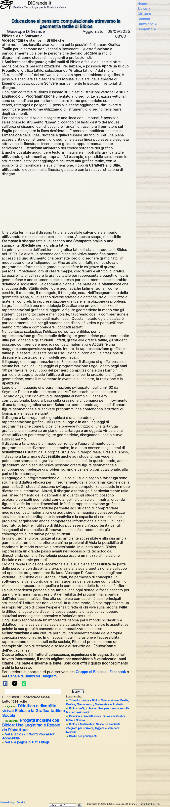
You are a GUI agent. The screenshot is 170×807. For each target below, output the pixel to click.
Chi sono (144, 14)
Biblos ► (144, 9)
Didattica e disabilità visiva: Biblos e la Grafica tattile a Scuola (33, 710)
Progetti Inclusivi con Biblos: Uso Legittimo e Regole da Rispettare (31, 725)
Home (142, 3)
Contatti (143, 19)
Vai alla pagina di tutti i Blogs (25, 742)
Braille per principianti (81, 736)
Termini (21, 802)
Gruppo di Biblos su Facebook (101, 672)
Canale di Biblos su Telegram (32, 676)
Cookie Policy (7, 802)
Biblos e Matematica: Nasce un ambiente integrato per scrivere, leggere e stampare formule (93, 728)
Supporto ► (147, 29)
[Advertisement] (66, 202)
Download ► (147, 24)
